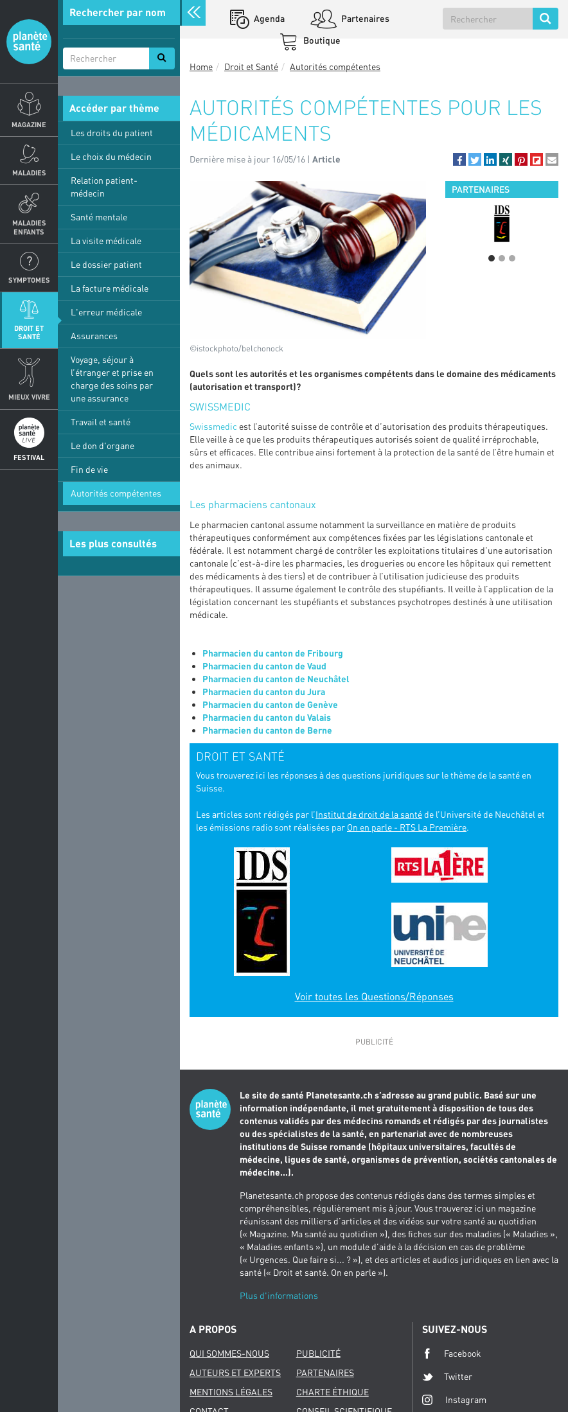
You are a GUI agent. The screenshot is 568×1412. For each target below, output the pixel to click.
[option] (501, 223)
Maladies (29, 172)
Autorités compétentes (116, 493)
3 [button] (512, 258)
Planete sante (28, 41)
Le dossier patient (106, 264)
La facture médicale (109, 288)
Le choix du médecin (111, 156)
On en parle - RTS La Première (406, 827)
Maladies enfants (29, 226)
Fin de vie (89, 469)
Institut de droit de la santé (368, 814)
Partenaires (364, 18)
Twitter (447, 1376)
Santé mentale (99, 216)
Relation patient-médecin (104, 187)
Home (201, 66)
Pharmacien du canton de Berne (267, 730)
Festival (28, 457)
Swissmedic (213, 426)
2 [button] (502, 258)
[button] (459, 159)
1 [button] (491, 258)
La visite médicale (106, 240)
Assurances (94, 335)
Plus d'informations (279, 1295)
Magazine (29, 124)
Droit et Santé (29, 332)
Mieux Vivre (29, 397)
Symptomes (29, 280)
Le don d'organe (102, 445)
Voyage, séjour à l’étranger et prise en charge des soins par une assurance (112, 378)
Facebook (451, 1353)
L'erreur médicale (106, 311)
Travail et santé (100, 421)
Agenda (268, 18)
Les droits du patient (112, 132)
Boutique (321, 40)
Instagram (454, 1399)
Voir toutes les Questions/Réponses (374, 996)
